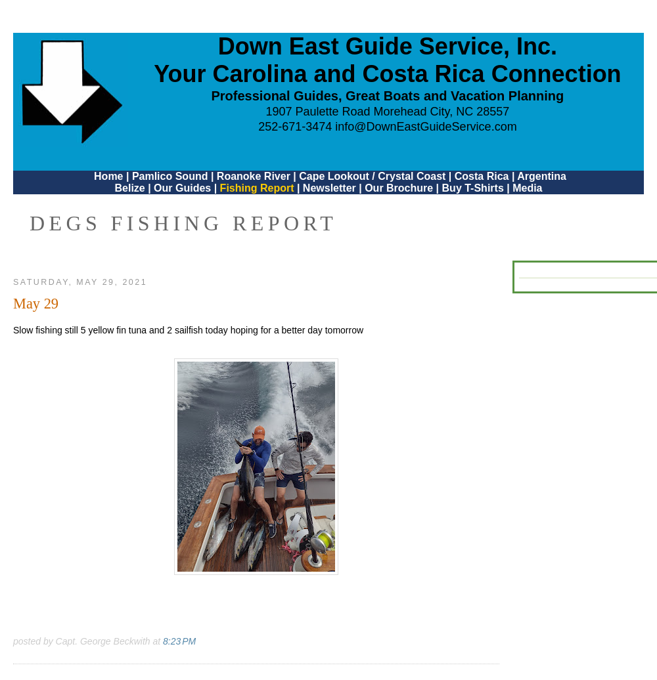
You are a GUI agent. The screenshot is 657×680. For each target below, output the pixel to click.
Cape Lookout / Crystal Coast (372, 176)
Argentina (541, 176)
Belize (129, 188)
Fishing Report (258, 188)
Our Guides (182, 188)
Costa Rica (482, 176)
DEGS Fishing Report (183, 223)
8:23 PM (179, 641)
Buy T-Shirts (473, 188)
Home (108, 176)
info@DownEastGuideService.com (425, 126)
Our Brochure (399, 188)
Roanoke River (253, 176)
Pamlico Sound (170, 176)
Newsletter (329, 188)
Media (527, 188)
